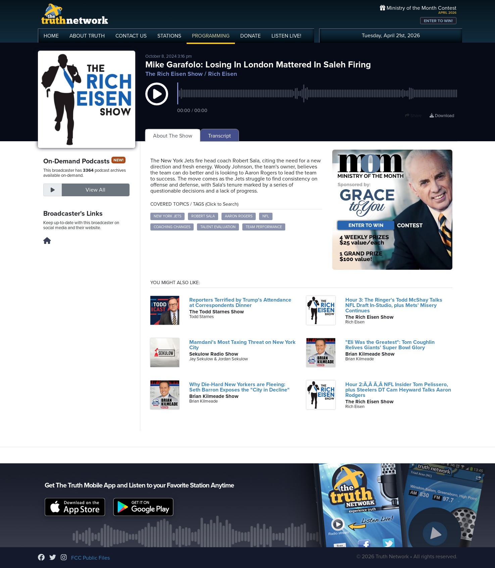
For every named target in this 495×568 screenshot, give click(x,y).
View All (95, 190)
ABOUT (87, 36)
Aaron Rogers (238, 216)
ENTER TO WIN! (438, 20)
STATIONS (169, 36)
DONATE (250, 36)
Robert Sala (203, 216)
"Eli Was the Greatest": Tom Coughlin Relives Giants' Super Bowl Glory (390, 345)
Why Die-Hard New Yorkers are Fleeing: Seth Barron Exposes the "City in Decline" (239, 387)
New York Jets (167, 216)
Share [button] (413, 115)
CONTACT (131, 36)
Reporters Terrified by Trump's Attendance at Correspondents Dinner (240, 303)
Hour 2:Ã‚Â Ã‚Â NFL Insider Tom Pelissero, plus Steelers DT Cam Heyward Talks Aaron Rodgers (398, 390)
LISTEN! (286, 36)
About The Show (172, 136)
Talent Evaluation (218, 227)
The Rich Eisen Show (174, 74)
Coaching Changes (172, 227)
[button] (156, 100)
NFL (265, 216)
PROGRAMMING (211, 36)
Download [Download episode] (442, 115)
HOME (51, 36)
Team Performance (264, 227)
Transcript (219, 136)
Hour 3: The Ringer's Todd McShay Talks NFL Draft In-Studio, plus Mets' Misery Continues (393, 305)
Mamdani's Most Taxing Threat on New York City (242, 345)
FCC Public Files (90, 558)
